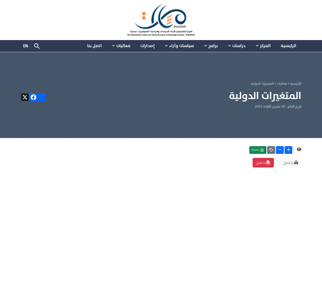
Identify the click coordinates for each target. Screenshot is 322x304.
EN (25, 46)
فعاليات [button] (123, 45)
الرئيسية (295, 83)
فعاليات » (280, 83)
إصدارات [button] (147, 45)
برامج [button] (213, 45)
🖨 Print (258, 150)
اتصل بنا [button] (94, 45)
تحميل (290, 162)
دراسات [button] (239, 45)
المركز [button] (265, 45)
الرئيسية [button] (288, 45)
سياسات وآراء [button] (181, 45)
